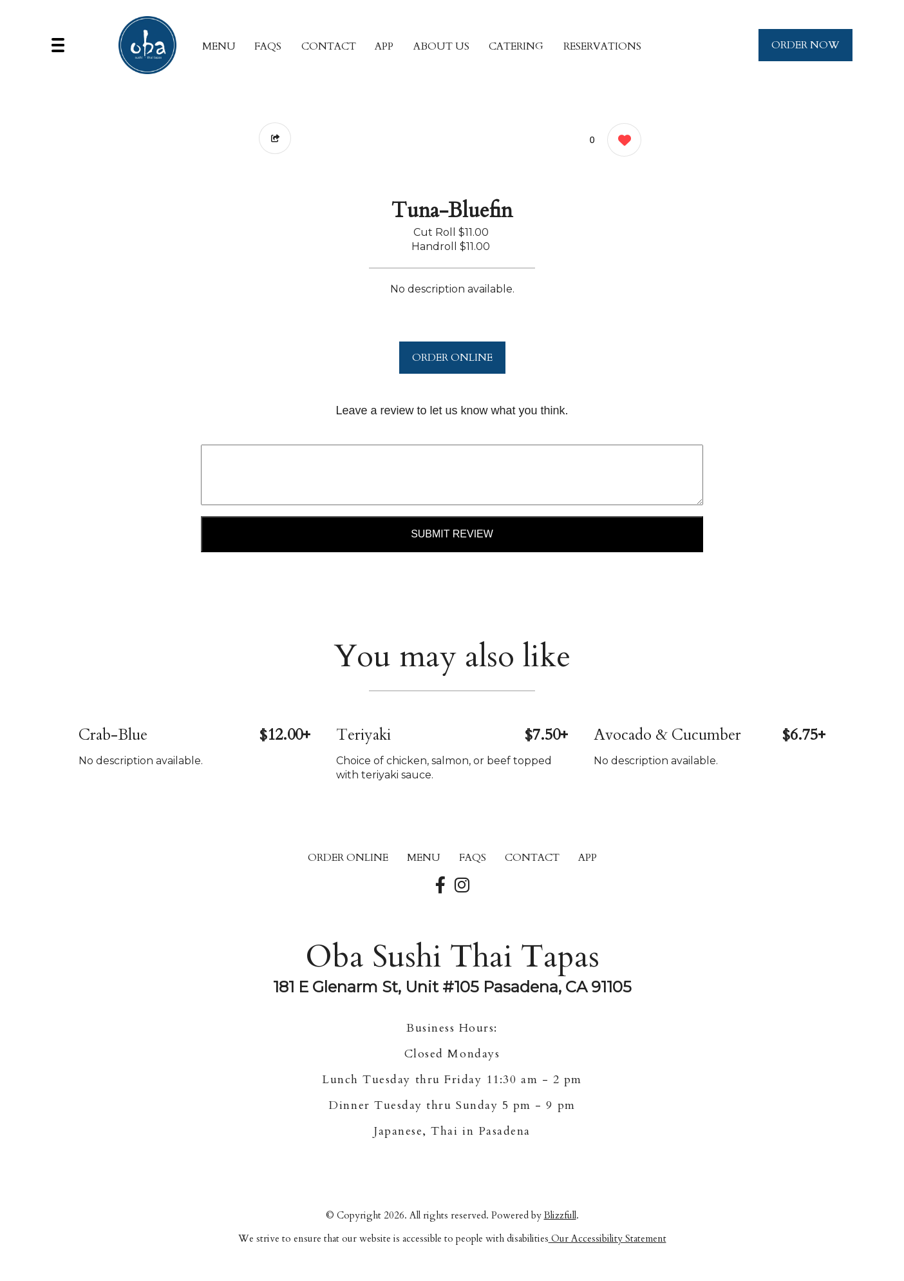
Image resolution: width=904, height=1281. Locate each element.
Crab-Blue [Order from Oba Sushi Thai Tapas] (113, 735)
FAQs (267, 46)
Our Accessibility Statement (607, 1238)
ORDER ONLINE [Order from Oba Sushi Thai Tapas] (348, 858)
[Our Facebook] (440, 886)
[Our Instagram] (462, 886)
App (384, 46)
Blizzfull (560, 1215)
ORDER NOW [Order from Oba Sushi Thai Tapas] (805, 45)
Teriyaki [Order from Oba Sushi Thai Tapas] (363, 735)
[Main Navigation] (58, 45)
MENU (219, 46)
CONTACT (328, 46)
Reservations (602, 46)
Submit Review (452, 533)
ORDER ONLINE (452, 358)
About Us (441, 46)
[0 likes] (621, 141)
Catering (516, 46)
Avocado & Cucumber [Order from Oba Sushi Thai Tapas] (667, 735)
